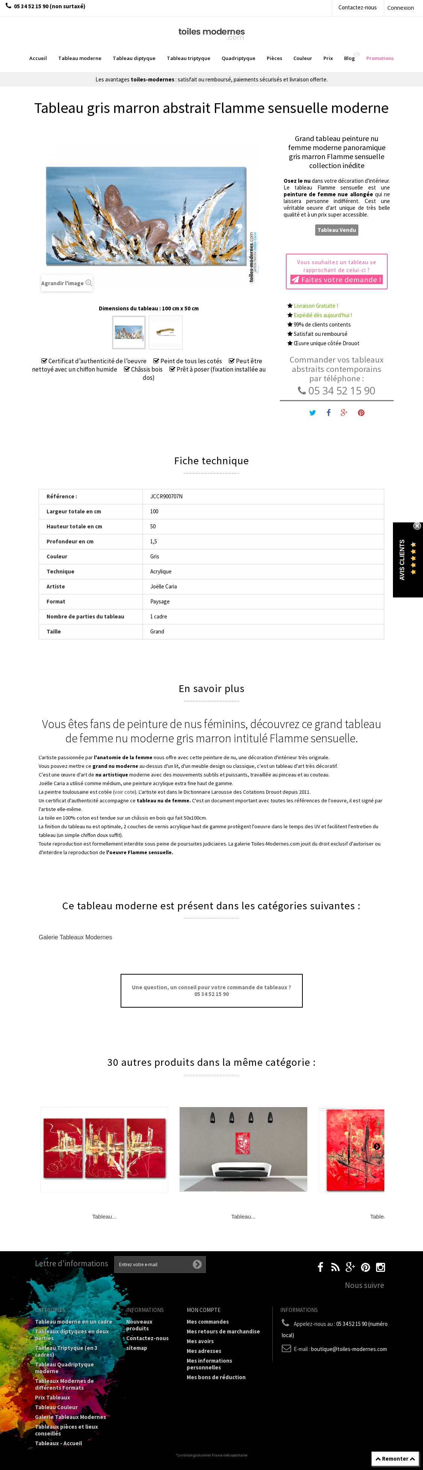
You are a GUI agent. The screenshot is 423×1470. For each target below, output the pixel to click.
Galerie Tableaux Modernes (75, 937)
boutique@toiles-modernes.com (349, 1349)
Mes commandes (208, 1321)
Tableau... (104, 1216)
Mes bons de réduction (216, 1377)
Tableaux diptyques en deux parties (72, 1335)
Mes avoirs (200, 1341)
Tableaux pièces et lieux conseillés (66, 1430)
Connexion (400, 7)
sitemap (136, 1347)
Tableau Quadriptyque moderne (64, 1368)
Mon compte (204, 1310)
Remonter (395, 1458)
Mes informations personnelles (209, 1364)
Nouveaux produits (139, 1325)
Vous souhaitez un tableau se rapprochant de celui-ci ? (336, 271)
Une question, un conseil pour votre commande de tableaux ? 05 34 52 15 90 (211, 991)
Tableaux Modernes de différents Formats (64, 1384)
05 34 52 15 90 (336, 390)
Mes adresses (204, 1350)
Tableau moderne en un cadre (73, 1321)
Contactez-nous (357, 7)
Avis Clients (402, 559)
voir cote (125, 791)
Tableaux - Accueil (58, 1443)
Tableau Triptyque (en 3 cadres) (66, 1351)
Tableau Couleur (56, 1407)
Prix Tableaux (52, 1397)
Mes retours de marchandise (223, 1331)
